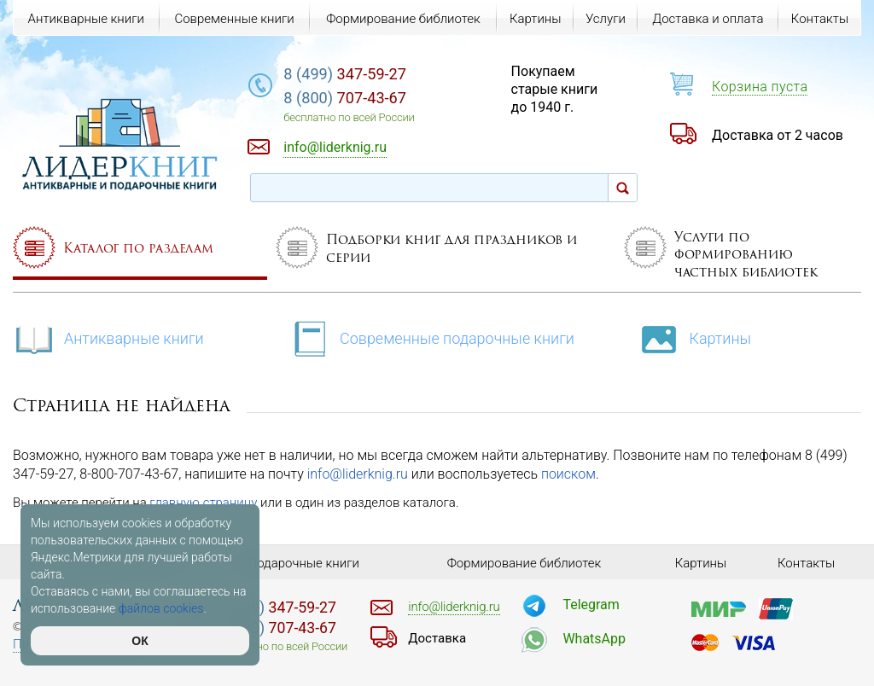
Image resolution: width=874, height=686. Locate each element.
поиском (568, 474)
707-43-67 (344, 98)
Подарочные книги (303, 563)
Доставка (437, 638)
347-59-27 (344, 74)
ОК (139, 641)
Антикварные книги (108, 337)
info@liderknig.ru (357, 474)
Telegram (590, 604)
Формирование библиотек (403, 18)
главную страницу (203, 502)
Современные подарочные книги (431, 337)
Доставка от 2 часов (777, 135)
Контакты (819, 18)
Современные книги (234, 18)
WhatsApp (594, 639)
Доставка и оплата (707, 18)
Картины (694, 337)
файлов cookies (161, 608)
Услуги (606, 18)
